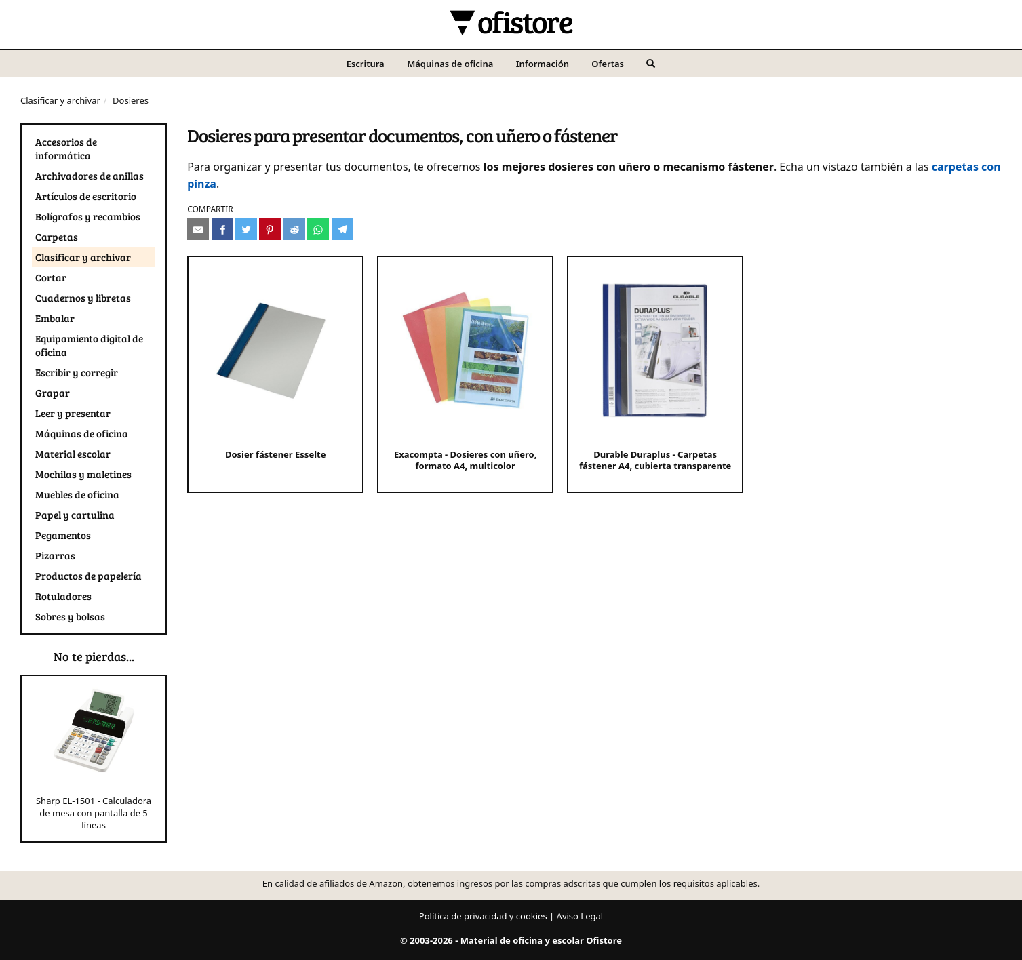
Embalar (55, 318)
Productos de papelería (88, 575)
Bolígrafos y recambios (87, 216)
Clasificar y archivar (60, 100)
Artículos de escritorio (85, 196)
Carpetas (56, 236)
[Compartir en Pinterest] (270, 229)
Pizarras (55, 555)
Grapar (52, 392)
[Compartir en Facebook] (222, 229)
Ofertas (607, 64)
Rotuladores (63, 596)
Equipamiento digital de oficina (89, 345)
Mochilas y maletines (83, 474)
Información (542, 64)
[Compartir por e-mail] (198, 229)
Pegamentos (63, 535)
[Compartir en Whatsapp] (318, 229)
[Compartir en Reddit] (294, 229)
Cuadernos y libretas (83, 297)
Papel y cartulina (75, 514)
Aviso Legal (580, 916)
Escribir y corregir (76, 372)
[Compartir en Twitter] (246, 229)
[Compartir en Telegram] (342, 229)
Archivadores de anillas (89, 175)
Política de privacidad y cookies (483, 916)
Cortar (50, 277)
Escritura (366, 64)
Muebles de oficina (77, 494)
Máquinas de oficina (450, 64)
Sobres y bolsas (70, 616)
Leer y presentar (73, 413)
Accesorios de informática (66, 148)
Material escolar (73, 453)
